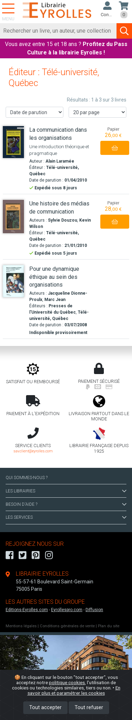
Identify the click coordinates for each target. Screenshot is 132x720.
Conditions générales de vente (67, 626)
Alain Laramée (59, 161)
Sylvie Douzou (62, 220)
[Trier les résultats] (34, 112)
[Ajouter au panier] (114, 148)
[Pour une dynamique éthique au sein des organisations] (13, 281)
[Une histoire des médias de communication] (13, 216)
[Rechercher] (58, 31)
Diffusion (94, 609)
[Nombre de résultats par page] (97, 112)
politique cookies (67, 682)
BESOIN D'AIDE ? (66, 504)
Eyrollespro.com (66, 609)
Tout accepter (45, 708)
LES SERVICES (66, 517)
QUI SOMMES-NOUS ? (27, 477)
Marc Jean (54, 299)
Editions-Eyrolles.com (27, 609)
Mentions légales (21, 626)
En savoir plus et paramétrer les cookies (73, 690)
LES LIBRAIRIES (66, 491)
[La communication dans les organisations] (13, 142)
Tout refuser (89, 708)
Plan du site (108, 626)
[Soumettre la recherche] (124, 31)
